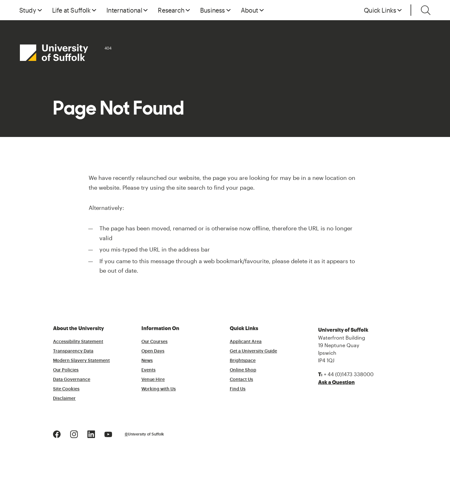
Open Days (152, 351)
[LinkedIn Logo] (91, 434)
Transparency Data (73, 351)
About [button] (249, 10)
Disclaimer (64, 398)
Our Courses (154, 342)
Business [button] (212, 10)
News (147, 361)
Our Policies (66, 370)
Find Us (238, 389)
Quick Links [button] (380, 10)
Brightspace (243, 361)
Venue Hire (153, 379)
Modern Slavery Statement (81, 361)
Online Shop (243, 370)
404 (107, 48)
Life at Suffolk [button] (71, 10)
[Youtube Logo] (108, 434)
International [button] (124, 10)
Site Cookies (66, 389)
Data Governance (71, 379)
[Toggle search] (426, 10)
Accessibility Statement (78, 342)
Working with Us (158, 389)
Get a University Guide (253, 351)
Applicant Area (246, 342)
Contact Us (241, 379)
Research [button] (171, 10)
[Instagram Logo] (74, 434)
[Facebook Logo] (57, 434)
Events (148, 370)
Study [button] (27, 10)
